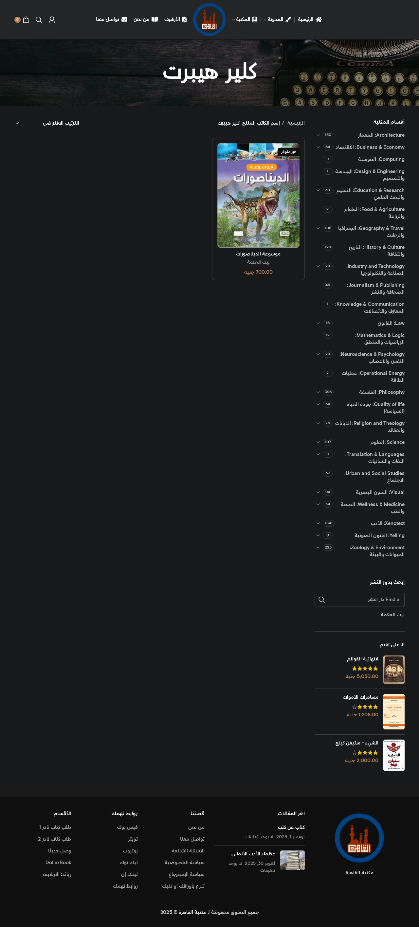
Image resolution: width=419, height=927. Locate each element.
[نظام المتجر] (47, 123)
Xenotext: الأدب (388, 523)
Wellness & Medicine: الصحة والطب (373, 508)
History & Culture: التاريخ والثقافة (377, 250)
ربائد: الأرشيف (57, 874)
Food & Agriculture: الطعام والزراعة (374, 212)
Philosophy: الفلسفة (382, 392)
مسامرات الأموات (360, 697)
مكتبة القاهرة (193, 912)
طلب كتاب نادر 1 (55, 827)
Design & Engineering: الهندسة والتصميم (370, 175)
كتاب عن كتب (291, 827)
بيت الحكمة (258, 262)
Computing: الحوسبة (381, 159)
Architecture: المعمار (381, 135)
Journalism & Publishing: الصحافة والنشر (376, 288)
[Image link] (359, 838)
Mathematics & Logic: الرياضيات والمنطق (380, 338)
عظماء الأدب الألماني (253, 854)
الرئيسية (295, 123)
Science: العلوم (388, 442)
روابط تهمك (125, 886)
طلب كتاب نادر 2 (54, 839)
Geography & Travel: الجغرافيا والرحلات (371, 231)
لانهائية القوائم (362, 659)
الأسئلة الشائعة (188, 851)
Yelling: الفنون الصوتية (380, 536)
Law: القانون (391, 323)
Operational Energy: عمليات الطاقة (373, 376)
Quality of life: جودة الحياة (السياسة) (376, 407)
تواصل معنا (192, 839)
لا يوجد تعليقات (258, 837)
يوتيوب (130, 851)
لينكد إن (129, 874)
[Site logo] (209, 19)
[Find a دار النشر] (360, 599)
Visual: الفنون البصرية (380, 492)
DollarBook (58, 863)
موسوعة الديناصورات (258, 254)
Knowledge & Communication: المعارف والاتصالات (370, 307)
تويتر (133, 839)
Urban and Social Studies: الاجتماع (374, 476)
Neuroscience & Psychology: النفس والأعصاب (372, 357)
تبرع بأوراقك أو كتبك (183, 886)
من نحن (196, 827)
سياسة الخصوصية (185, 863)
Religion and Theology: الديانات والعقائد (370, 426)
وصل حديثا (59, 851)
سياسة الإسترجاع (187, 874)
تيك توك (129, 863)
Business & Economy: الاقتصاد (370, 147)
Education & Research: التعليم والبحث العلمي (371, 194)
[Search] (39, 19)
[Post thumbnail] (292, 862)
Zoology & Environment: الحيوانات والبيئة (377, 551)
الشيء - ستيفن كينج (357, 743)
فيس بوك (127, 827)
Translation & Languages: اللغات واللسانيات (375, 457)
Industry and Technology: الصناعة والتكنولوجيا (375, 269)
